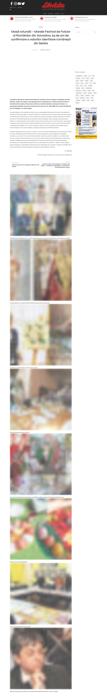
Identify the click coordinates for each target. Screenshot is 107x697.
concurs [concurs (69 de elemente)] (87, 78)
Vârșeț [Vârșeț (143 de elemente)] (92, 100)
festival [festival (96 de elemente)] (82, 83)
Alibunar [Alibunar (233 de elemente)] (85, 75)
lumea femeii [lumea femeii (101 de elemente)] (78, 88)
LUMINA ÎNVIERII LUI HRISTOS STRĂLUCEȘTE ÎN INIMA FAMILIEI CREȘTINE (29, 303)
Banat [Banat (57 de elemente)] (93, 75)
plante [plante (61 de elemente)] (93, 90)
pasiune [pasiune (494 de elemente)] (89, 90)
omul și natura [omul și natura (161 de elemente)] (78, 90)
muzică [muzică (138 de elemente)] (83, 88)
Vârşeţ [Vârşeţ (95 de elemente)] (88, 100)
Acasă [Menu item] (44, 13)
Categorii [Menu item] (50, 13)
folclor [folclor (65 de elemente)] (86, 83)
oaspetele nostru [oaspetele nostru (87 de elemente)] (89, 88)
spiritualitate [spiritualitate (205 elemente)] (88, 95)
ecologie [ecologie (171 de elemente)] (81, 80)
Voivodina (41, 27)
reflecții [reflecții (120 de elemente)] (77, 95)
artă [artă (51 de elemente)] (89, 75)
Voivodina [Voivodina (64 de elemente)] (83, 100)
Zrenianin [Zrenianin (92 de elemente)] (77, 102)
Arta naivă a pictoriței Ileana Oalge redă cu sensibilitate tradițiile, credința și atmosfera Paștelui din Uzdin (37, 497)
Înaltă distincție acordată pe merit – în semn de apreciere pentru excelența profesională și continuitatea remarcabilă (40, 238)
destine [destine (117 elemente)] (77, 80)
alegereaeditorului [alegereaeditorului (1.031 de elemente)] (79, 75)
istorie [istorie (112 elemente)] (81, 85)
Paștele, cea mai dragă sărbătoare (19, 562)
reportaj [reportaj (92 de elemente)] (82, 95)
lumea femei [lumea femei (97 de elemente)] (90, 85)
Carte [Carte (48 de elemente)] (83, 78)
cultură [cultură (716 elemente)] (92, 78)
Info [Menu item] (63, 13)
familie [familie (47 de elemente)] (91, 80)
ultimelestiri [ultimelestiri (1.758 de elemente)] (78, 100)
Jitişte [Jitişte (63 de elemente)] (85, 85)
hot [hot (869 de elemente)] (90, 83)
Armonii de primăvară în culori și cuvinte (20, 626)
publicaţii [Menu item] (57, 13)
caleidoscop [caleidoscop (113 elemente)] (78, 78)
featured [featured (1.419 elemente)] (77, 83)
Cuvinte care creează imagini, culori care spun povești (23, 367)
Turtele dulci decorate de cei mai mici (19, 432)
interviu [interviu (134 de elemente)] (94, 83)
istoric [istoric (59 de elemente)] (77, 85)
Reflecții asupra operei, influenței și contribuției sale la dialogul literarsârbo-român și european (34, 691)
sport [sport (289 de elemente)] (93, 95)
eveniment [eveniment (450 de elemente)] (86, 80)
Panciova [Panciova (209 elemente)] (84, 90)
